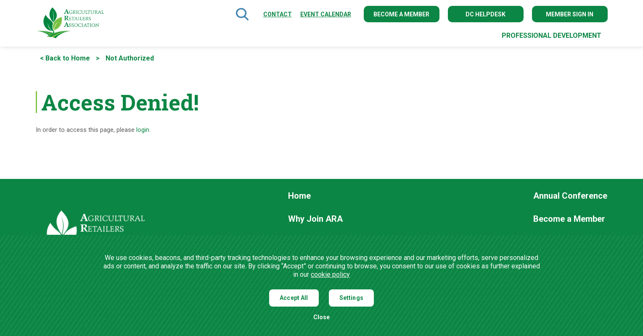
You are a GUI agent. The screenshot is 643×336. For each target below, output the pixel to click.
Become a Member (401, 14)
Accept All (294, 297)
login (142, 130)
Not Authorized (130, 58)
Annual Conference (570, 196)
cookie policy (330, 274)
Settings (351, 297)
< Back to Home (65, 58)
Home (299, 196)
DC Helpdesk (485, 14)
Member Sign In (569, 14)
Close (321, 317)
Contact (277, 14)
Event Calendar (325, 14)
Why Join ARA (315, 219)
